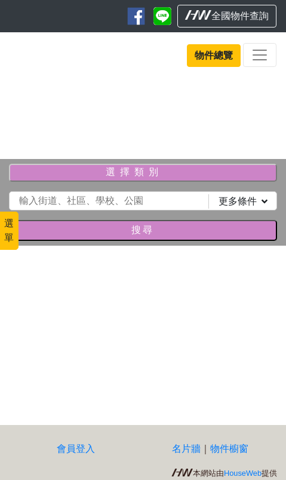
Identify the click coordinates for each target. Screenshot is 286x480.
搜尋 (142, 230)
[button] (21, 113)
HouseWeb (243, 473)
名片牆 (186, 449)
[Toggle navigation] (259, 55)
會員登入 (76, 449)
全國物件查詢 (227, 15)
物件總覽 (214, 55)
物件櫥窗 (229, 449)
